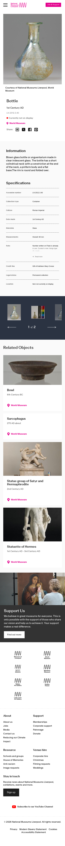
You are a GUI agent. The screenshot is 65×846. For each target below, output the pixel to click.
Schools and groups (13, 756)
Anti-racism (9, 764)
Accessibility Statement (33, 832)
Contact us (9, 734)
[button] (14, 313)
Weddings (38, 768)
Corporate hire (40, 756)
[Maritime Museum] (47, 668)
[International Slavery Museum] (18, 668)
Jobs (5, 726)
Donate (37, 734)
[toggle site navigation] (5, 5)
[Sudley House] (47, 682)
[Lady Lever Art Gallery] (18, 696)
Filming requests (41, 764)
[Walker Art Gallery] (18, 682)
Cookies (53, 829)
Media (6, 730)
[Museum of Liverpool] (18, 655)
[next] (51, 327)
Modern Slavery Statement (33, 829)
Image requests (11, 768)
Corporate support (42, 726)
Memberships (40, 722)
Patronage (38, 730)
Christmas (38, 760)
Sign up (11, 792)
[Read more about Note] (45, 252)
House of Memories (13, 760)
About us (8, 722)
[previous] (11, 327)
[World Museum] (47, 655)
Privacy (13, 829)
